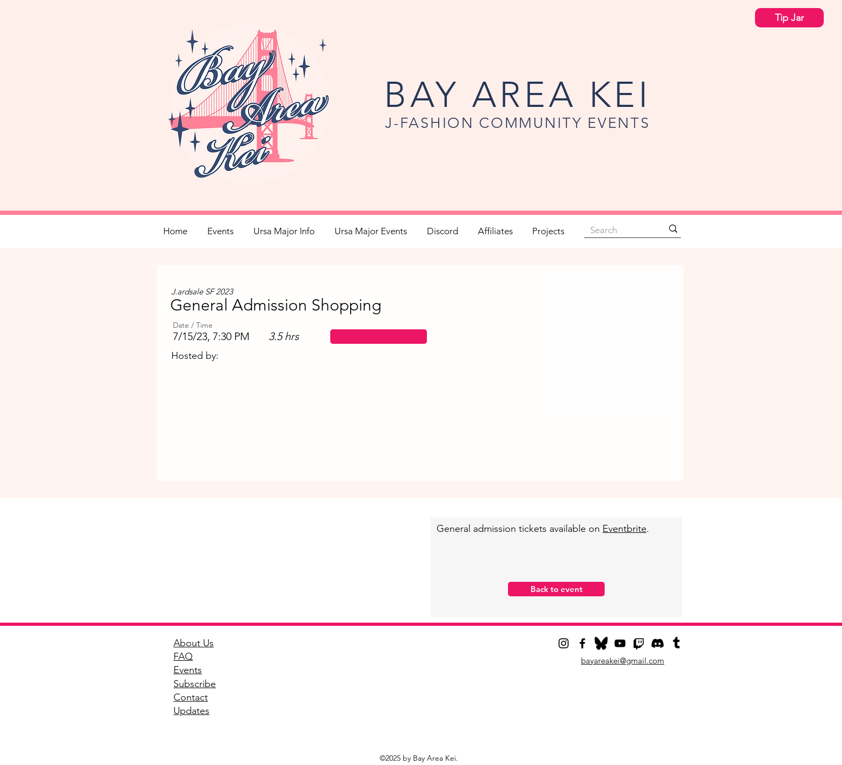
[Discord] (657, 643)
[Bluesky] (601, 643)
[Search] (618, 230)
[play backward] (183, 427)
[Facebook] (582, 643)
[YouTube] (620, 643)
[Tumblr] (676, 643)
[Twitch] (638, 643)
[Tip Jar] (789, 17)
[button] (378, 336)
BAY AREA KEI (517, 94)
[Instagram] (563, 643)
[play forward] (658, 427)
